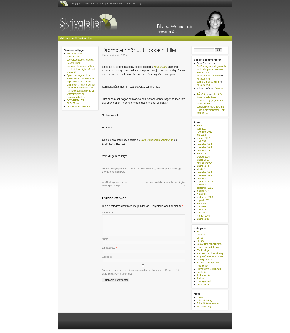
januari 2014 (203, 166)
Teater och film (204, 275)
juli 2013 (201, 169)
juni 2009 (201, 203)
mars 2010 (202, 194)
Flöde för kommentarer (208, 303)
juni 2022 (201, 135)
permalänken (118, 171)
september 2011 (205, 188)
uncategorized (204, 281)
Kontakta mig (134, 3)
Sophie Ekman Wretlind (208, 75)
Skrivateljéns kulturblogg (168, 168)
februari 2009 (203, 216)
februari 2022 (203, 138)
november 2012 (204, 175)
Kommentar (108, 212)
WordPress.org (204, 306)
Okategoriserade (205, 259)
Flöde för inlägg (204, 300)
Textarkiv (89, 3)
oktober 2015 (203, 156)
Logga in (201, 297)
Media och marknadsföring (142, 168)
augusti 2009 (203, 200)
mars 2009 (202, 212)
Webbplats (107, 257)
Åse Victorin (203, 94)
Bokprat (200, 241)
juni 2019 (201, 153)
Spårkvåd (201, 272)
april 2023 (202, 129)
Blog (199, 231)
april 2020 (202, 141)
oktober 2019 (203, 150)
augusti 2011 (203, 191)
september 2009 (205, 197)
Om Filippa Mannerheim (110, 3)
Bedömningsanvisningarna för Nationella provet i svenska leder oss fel (211, 69)
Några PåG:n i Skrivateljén (210, 256)
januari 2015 (203, 160)
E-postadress (109, 248)
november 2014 (204, 163)
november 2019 (204, 147)
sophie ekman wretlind (208, 82)
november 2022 (204, 131)
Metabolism (160, 66)
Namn (105, 239)
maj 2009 (201, 206)
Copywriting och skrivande (210, 244)
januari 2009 (203, 219)
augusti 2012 (203, 184)
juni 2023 (201, 125)
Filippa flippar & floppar (208, 247)
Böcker (200, 238)
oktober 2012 (203, 178)
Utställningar (203, 284)
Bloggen (76, 3)
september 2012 (205, 181)
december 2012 (204, 172)
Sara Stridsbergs (150, 139)
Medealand (167, 139)
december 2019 (204, 144)
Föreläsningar (203, 250)
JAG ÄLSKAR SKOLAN (78, 106)
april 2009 (202, 209)
